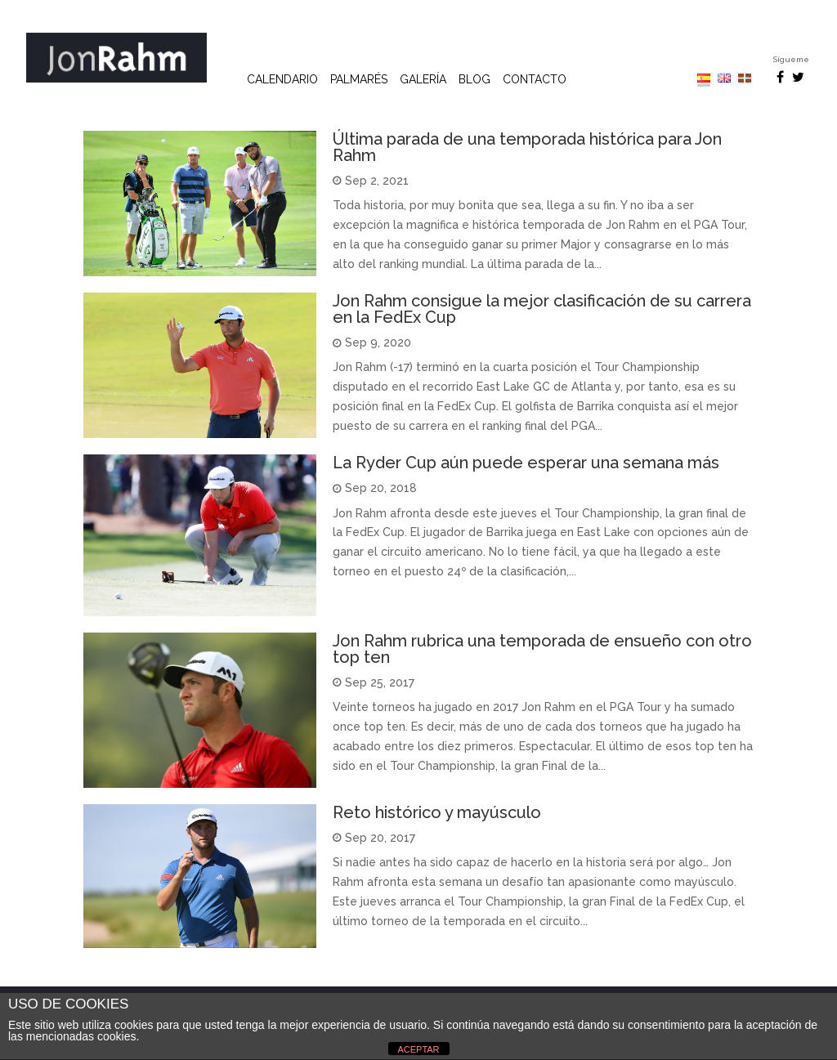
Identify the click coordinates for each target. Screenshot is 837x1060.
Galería (423, 80)
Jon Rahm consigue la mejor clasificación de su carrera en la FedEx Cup (542, 309)
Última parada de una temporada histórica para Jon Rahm (527, 147)
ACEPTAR (418, 1049)
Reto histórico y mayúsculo (437, 812)
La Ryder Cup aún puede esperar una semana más (526, 462)
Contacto (534, 80)
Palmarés (358, 80)
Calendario (282, 80)
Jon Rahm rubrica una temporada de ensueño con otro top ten (542, 649)
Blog (474, 80)
